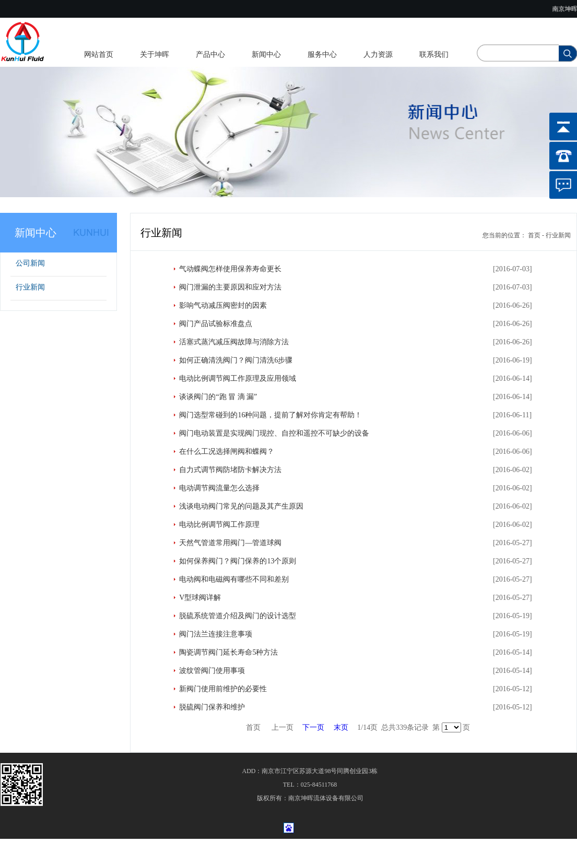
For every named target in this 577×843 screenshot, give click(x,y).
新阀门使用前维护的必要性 (223, 689)
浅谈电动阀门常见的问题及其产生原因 (241, 506)
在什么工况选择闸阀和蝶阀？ (226, 451)
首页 (534, 235)
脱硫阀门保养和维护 (212, 707)
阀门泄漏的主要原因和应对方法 (230, 287)
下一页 (313, 727)
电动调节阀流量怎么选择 (219, 488)
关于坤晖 (154, 54)
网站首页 (98, 54)
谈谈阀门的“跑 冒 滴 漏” (218, 397)
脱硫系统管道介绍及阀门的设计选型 (237, 616)
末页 (341, 727)
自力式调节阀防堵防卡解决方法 (230, 470)
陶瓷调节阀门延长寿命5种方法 (228, 652)
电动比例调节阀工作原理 (219, 524)
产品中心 (210, 54)
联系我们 (434, 54)
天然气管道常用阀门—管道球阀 (230, 543)
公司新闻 (30, 263)
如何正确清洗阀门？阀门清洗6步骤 (235, 360)
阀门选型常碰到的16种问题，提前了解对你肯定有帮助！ (270, 415)
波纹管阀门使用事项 (212, 671)
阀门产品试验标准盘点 (215, 324)
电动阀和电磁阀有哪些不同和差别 (234, 579)
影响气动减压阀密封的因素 (223, 305)
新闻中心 (266, 54)
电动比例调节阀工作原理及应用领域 (237, 378)
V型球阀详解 (200, 597)
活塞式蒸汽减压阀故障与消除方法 (234, 342)
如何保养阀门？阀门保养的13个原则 (237, 561)
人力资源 (378, 54)
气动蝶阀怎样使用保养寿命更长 (230, 269)
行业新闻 (30, 287)
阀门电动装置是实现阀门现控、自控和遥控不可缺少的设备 (274, 433)
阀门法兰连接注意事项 (215, 634)
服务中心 (322, 54)
